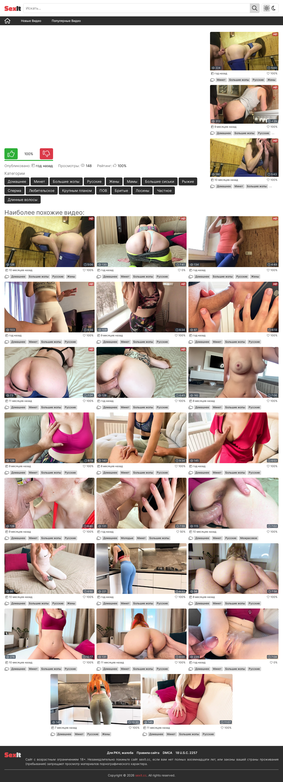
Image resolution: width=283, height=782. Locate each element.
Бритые (121, 190)
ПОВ (103, 190)
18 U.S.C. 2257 (186, 753)
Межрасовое (248, 538)
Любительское (41, 190)
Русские (94, 181)
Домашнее (17, 181)
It (12, 8)
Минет (39, 181)
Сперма (14, 190)
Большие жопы (66, 181)
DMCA (167, 753)
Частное (164, 190)
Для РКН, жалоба (120, 753)
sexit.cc (141, 775)
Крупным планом (77, 190)
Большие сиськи (159, 181)
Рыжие (188, 181)
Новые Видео (31, 21)
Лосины (142, 190)
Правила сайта (148, 753)
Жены (114, 181)
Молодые (127, 538)
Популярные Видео (66, 21)
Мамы (132, 181)
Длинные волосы (22, 199)
